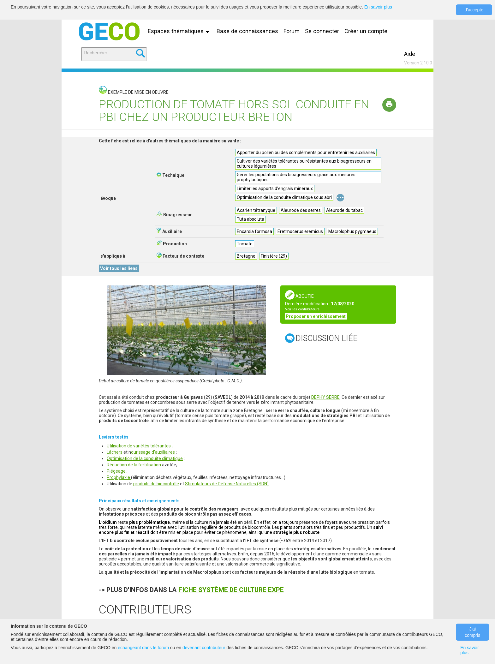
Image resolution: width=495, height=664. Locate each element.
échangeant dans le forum (143, 647)
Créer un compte (365, 31)
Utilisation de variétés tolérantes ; (140, 445)
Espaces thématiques (180, 31)
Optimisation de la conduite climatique (145, 458)
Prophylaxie (119, 477)
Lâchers (114, 452)
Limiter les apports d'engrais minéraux (275, 188)
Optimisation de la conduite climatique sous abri (284, 197)
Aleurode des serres (301, 210)
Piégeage (117, 471)
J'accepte (474, 9)
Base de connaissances (247, 31)
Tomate (245, 243)
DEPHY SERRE (325, 397)
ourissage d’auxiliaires (153, 452)
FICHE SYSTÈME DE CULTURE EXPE (231, 590)
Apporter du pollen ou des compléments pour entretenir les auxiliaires (306, 152)
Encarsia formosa (254, 231)
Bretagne (246, 256)
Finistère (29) (274, 256)
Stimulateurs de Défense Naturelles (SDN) (227, 483)
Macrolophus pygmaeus (352, 231)
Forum (291, 31)
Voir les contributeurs (302, 309)
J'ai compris (472, 632)
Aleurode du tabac (344, 210)
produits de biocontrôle (156, 483)
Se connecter (322, 31)
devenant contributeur (203, 647)
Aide (409, 54)
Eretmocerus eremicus (300, 231)
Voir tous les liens (119, 268)
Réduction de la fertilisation (134, 464)
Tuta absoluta (250, 219)
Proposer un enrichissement (316, 316)
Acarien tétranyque (256, 210)
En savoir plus (378, 6)
